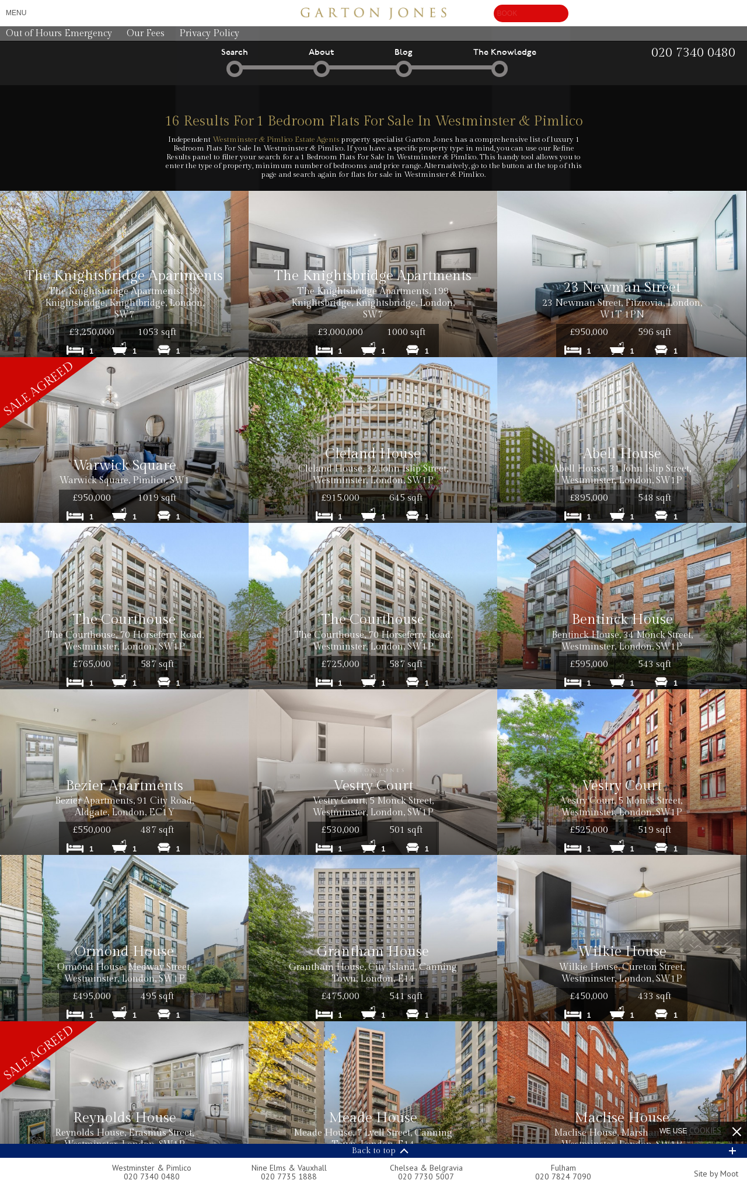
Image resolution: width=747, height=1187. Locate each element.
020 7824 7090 (563, 1176)
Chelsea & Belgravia (426, 1167)
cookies (705, 1130)
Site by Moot (716, 1173)
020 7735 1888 (289, 1176)
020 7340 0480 (152, 1176)
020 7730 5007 (426, 1176)
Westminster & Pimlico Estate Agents (276, 139)
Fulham (563, 1167)
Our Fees (146, 33)
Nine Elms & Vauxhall (289, 1167)
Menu (16, 13)
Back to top (374, 1150)
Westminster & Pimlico (151, 1167)
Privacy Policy (209, 33)
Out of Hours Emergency (59, 33)
